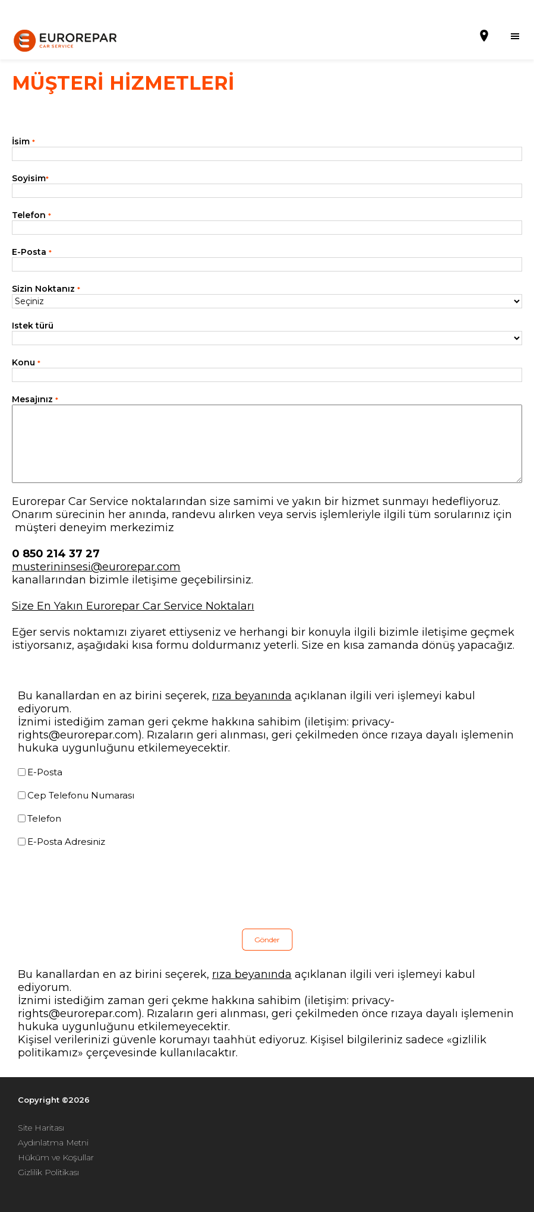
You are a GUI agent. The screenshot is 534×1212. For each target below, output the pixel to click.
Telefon (31, 215)
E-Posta (32, 252)
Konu (26, 362)
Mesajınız (35, 399)
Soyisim (30, 178)
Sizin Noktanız (46, 288)
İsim (23, 141)
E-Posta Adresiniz (66, 841)
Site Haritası (41, 1127)
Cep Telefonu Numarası (80, 795)
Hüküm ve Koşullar (56, 1157)
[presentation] (108, 888)
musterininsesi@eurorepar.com (96, 566)
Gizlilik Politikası (48, 1172)
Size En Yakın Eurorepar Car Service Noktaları (133, 606)
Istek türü (32, 325)
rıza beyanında (252, 695)
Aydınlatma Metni (53, 1142)
